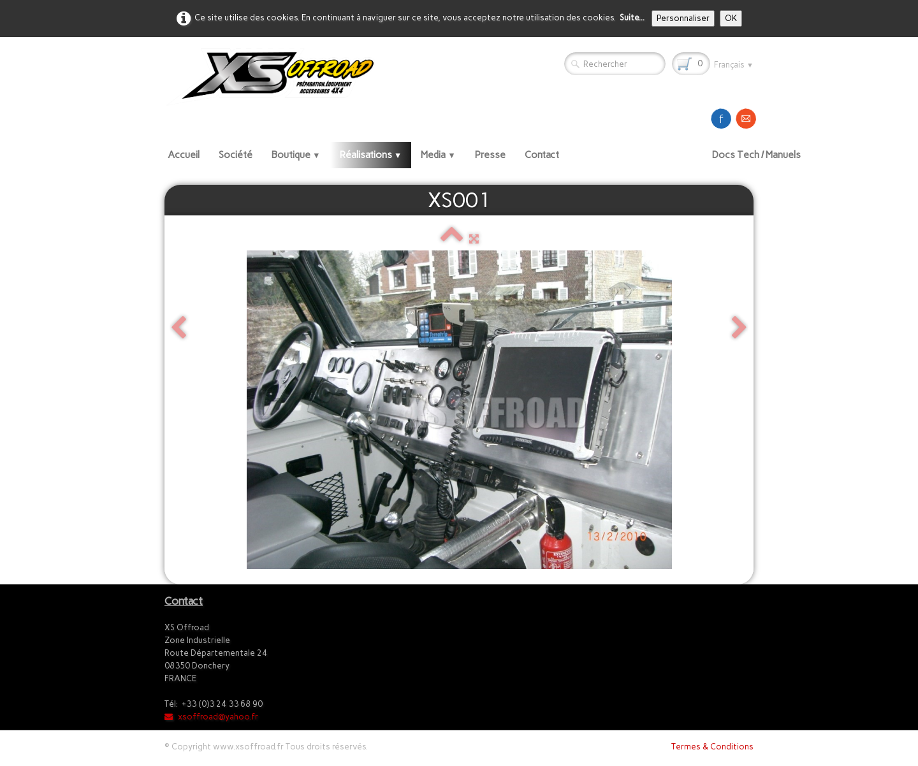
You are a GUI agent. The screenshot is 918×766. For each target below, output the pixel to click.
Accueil (184, 155)
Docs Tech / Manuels (756, 155)
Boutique (296, 155)
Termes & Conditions (712, 746)
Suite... (632, 17)
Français (734, 64)
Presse (490, 155)
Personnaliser (683, 18)
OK (731, 18)
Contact (542, 155)
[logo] (274, 76)
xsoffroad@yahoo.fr (211, 716)
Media (438, 155)
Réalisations (371, 155)
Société (235, 155)
